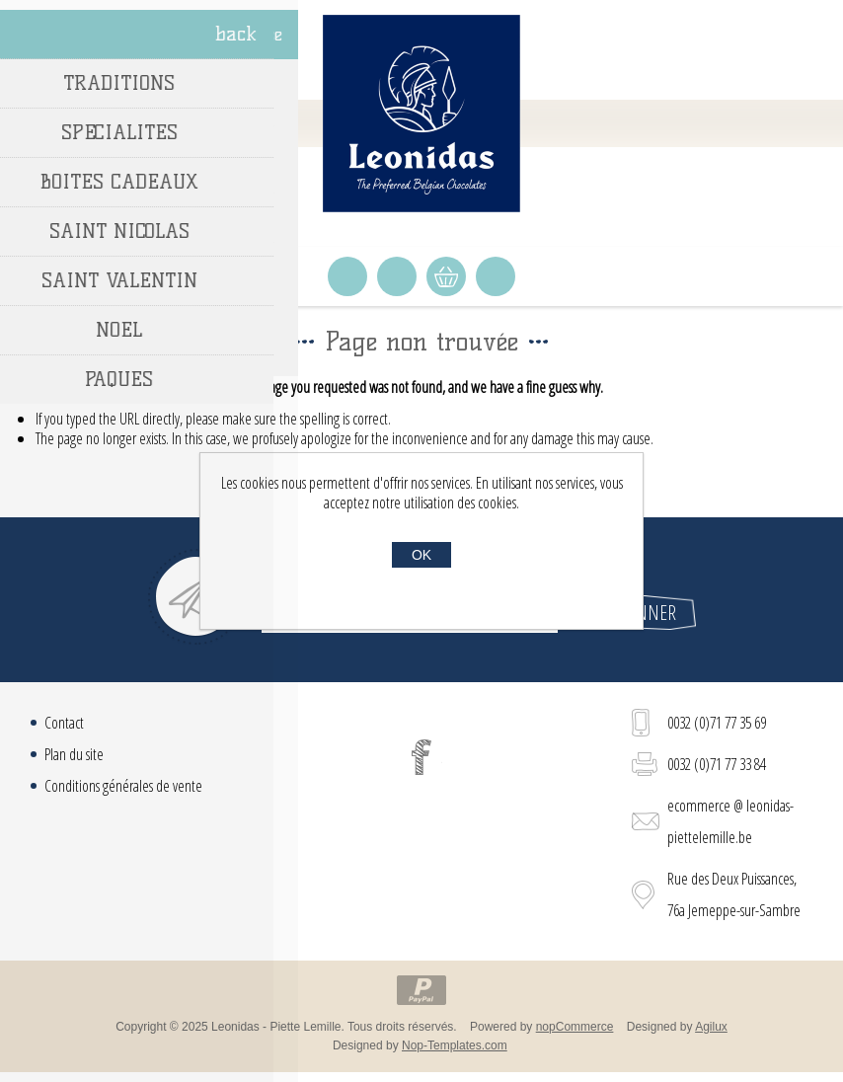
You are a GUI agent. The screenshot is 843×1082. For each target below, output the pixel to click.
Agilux (711, 1027)
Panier (446, 276)
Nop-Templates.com (454, 1045)
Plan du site (74, 754)
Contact (64, 723)
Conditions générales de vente (123, 786)
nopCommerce (575, 1027)
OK (421, 555)
